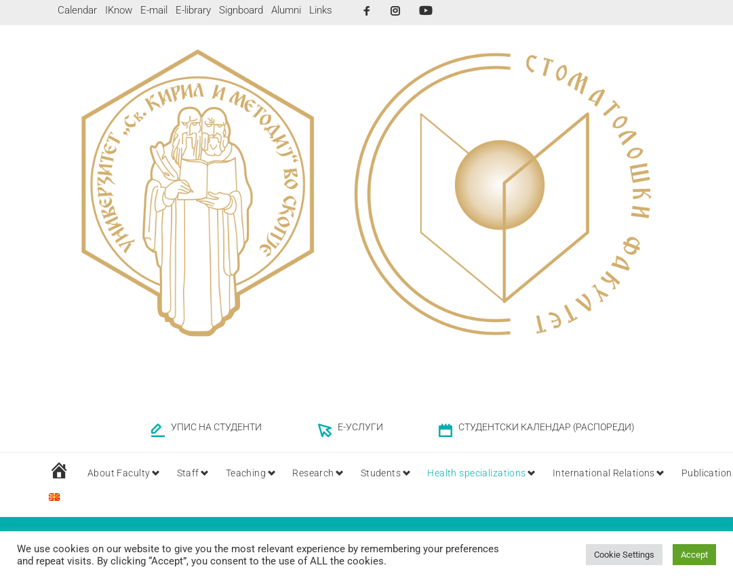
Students (394, 473)
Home (554, 521)
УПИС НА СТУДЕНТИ (216, 426)
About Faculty (119, 473)
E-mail (153, 10)
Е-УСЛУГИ (360, 426)
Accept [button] (694, 555)
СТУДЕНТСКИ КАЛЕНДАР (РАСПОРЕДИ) (546, 426)
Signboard (241, 10)
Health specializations (495, 473)
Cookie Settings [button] (624, 555)
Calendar (77, 10)
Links (320, 10)
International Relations (626, 473)
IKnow (118, 10)
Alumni (286, 10)
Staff (191, 473)
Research (324, 473)
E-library (193, 10)
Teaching (253, 473)
